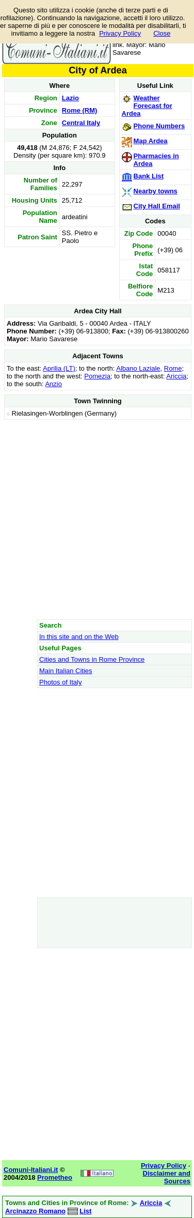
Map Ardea (151, 141)
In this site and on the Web (79, 637)
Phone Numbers (159, 126)
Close (161, 33)
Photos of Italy (60, 682)
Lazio (70, 98)
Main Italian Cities (65, 671)
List (85, 1211)
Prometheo (54, 1177)
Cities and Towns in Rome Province (91, 659)
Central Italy (81, 123)
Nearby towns (155, 191)
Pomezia (97, 376)
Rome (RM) (80, 110)
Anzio (53, 384)
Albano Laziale (138, 368)
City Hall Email (157, 206)
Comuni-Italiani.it (31, 1170)
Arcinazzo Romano (35, 1211)
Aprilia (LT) (59, 368)
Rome (173, 368)
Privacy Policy (120, 33)
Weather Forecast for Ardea (147, 105)
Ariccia (176, 376)
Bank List (149, 176)
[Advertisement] (96, 519)
